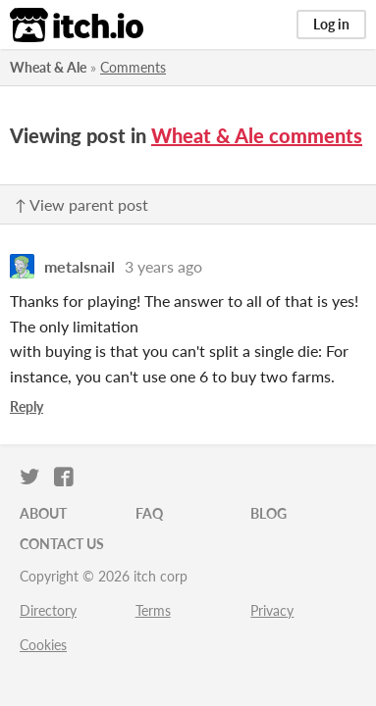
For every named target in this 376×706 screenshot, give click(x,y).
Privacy (272, 610)
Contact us (62, 543)
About (43, 513)
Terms (153, 610)
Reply (26, 406)
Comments (133, 67)
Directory (48, 610)
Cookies (43, 644)
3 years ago (163, 266)
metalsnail (79, 266)
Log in (331, 24)
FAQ (149, 513)
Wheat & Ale (48, 67)
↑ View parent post (81, 204)
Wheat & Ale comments (256, 135)
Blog (268, 513)
